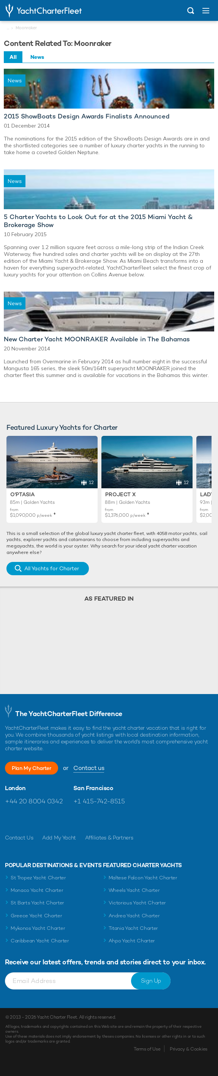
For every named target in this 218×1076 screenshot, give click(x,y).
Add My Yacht (59, 837)
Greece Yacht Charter (36, 915)
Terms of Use (147, 1049)
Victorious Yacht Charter (137, 902)
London (15, 788)
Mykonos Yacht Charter (38, 928)
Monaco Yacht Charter (37, 890)
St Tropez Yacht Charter (38, 877)
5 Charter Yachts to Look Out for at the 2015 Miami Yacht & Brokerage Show (98, 221)
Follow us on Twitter (27, 819)
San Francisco (93, 788)
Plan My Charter (31, 768)
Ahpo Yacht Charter (132, 940)
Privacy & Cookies (188, 1049)
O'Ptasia (22, 494)
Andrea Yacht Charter (134, 915)
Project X (120, 494)
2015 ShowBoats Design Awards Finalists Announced (86, 116)
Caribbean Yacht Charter (40, 940)
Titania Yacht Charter (133, 928)
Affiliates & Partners (109, 837)
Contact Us (19, 837)
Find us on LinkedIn (60, 819)
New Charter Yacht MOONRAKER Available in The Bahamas (97, 339)
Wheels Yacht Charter (134, 890)
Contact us (88, 768)
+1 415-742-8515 (99, 801)
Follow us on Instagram (43, 819)
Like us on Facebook (11, 819)
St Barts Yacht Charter (37, 902)
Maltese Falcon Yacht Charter (143, 877)
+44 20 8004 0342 (33, 801)
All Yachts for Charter (51, 568)
